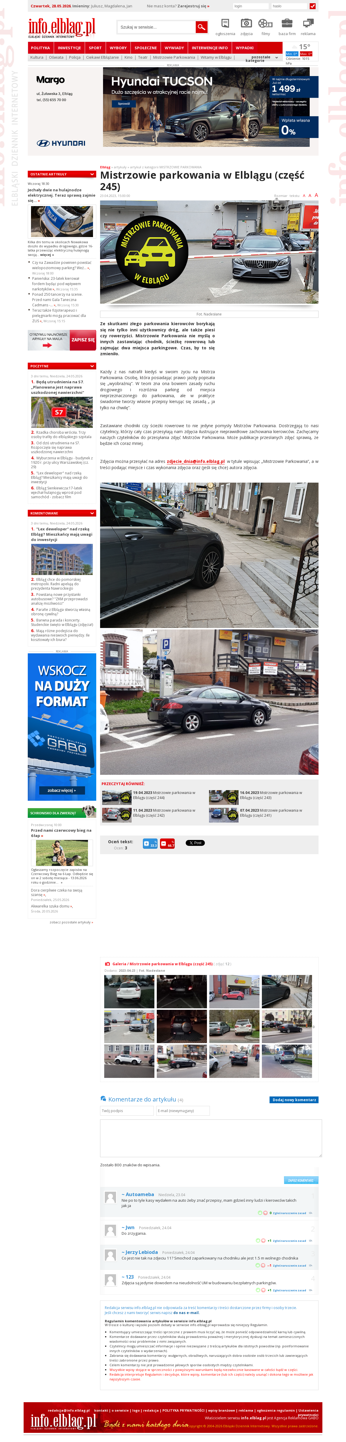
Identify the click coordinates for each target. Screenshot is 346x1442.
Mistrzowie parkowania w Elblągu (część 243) (271, 795)
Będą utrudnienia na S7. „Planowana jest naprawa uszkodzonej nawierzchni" (57, 387)
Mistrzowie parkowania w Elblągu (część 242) (164, 813)
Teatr (143, 57)
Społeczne (146, 47)
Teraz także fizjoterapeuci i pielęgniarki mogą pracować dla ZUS (59, 315)
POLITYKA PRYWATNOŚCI (183, 1410)
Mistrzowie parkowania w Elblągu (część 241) (271, 813)
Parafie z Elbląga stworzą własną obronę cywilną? (60, 611)
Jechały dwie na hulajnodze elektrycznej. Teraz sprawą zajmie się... (61, 195)
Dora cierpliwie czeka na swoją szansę (56, 892)
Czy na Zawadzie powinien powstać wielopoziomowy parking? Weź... (62, 265)
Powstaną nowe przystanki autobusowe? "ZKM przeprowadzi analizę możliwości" (59, 599)
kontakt (101, 1410)
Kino (129, 57)
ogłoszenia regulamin (276, 1410)
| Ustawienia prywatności (307, 1412)
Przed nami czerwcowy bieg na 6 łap (61, 833)
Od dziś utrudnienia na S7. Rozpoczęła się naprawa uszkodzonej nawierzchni (55, 447)
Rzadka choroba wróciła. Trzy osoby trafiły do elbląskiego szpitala (61, 434)
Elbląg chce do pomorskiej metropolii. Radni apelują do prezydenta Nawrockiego (56, 584)
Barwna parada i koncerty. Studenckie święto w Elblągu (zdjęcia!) (62, 622)
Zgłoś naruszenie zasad (289, 1213)
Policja (75, 57)
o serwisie (120, 1410)
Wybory (118, 47)
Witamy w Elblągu (216, 57)
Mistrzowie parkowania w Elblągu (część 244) (164, 795)
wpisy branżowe (221, 1410)
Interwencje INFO (210, 47)
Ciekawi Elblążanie (102, 57)
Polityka (40, 47)
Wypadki (245, 47)
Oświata (56, 57)
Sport (95, 47)
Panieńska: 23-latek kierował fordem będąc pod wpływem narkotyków (56, 284)
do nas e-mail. (186, 1312)
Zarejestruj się (193, 6)
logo (136, 1410)
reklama (246, 1410)
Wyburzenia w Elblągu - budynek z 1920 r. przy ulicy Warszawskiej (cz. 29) (62, 462)
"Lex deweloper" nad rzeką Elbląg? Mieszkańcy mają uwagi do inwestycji (59, 477)
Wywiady (174, 47)
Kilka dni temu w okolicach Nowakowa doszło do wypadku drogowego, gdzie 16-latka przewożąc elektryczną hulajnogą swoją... (60, 248)
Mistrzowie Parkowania (174, 57)
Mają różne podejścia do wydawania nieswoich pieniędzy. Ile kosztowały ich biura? (60, 635)
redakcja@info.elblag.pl (69, 1410)
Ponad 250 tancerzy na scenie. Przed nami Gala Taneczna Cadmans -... (57, 300)
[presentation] (236, 1173)
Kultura (36, 57)
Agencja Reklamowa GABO (296, 1417)
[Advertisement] (269, 362)
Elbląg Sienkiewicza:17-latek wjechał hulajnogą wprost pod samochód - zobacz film (56, 492)
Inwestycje (69, 47)
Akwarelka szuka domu (51, 906)
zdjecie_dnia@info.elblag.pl (196, 461)
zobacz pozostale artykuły (70, 922)
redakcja (151, 1410)
